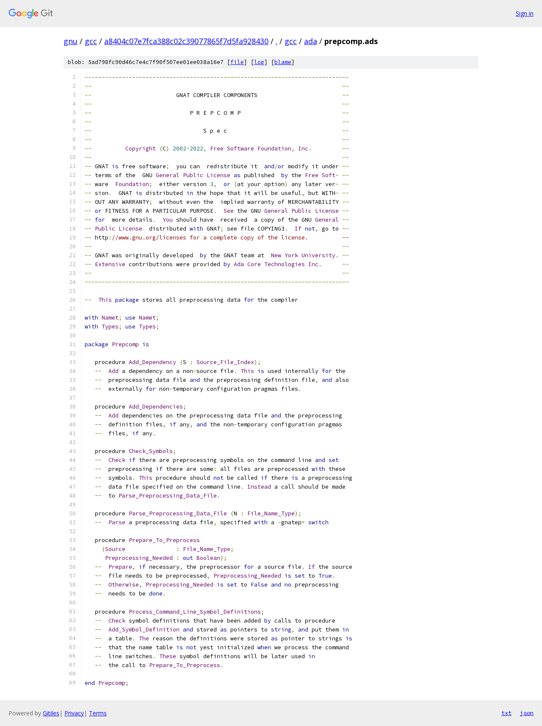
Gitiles (51, 713)
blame (282, 62)
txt (506, 713)
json (527, 713)
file (237, 62)
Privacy (74, 713)
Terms (98, 713)
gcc (91, 41)
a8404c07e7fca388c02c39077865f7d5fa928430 (186, 41)
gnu (70, 41)
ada (310, 41)
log (259, 62)
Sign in (525, 13)
